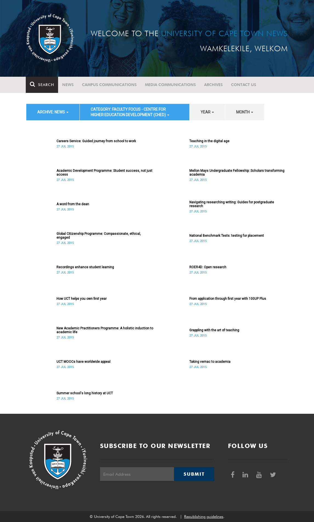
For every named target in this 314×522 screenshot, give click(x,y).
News (68, 84)
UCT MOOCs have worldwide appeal (83, 362)
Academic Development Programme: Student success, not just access (104, 172)
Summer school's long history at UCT (84, 393)
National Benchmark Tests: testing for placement (226, 236)
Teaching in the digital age (209, 141)
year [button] (207, 112)
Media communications (170, 84)
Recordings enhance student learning (85, 267)
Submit (194, 474)
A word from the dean (72, 204)
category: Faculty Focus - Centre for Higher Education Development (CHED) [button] (130, 112)
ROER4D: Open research (207, 267)
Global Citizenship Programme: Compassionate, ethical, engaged (98, 235)
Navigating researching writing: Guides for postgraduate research (231, 204)
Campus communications (109, 84)
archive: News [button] (52, 112)
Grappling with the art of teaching (214, 330)
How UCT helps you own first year (81, 299)
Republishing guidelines (203, 516)
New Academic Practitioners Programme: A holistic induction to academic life (104, 330)
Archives (214, 84)
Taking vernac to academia (209, 362)
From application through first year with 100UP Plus (227, 299)
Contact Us (244, 84)
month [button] (244, 112)
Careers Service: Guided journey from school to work (96, 141)
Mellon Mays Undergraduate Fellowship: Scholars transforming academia (236, 172)
